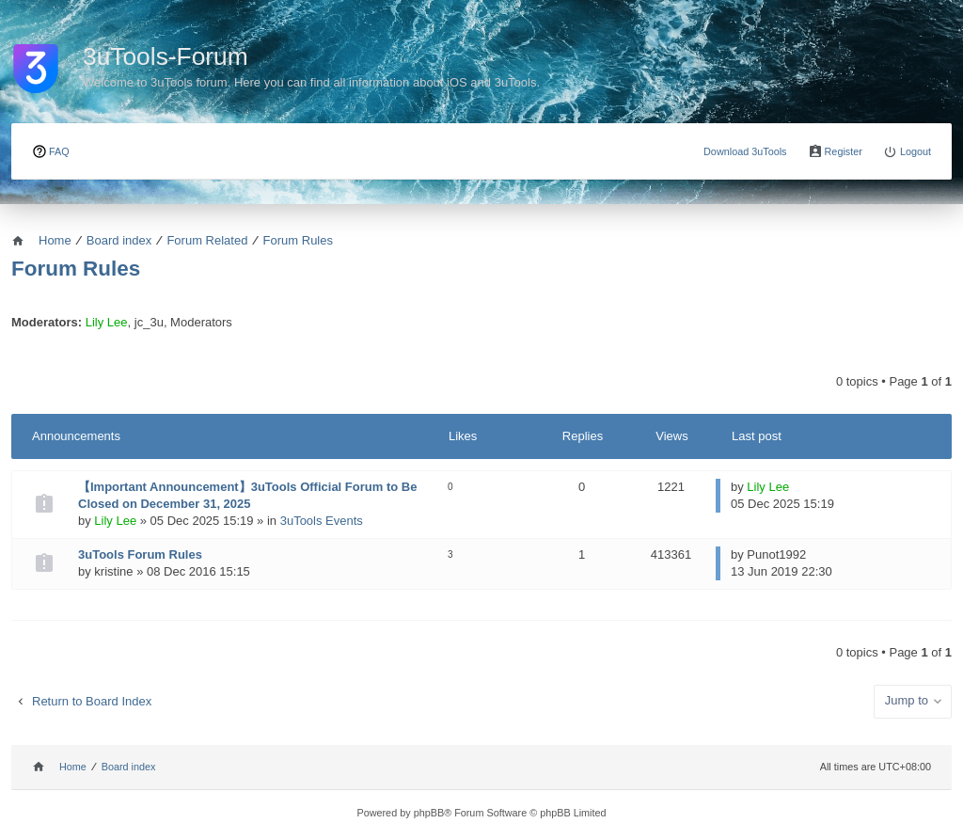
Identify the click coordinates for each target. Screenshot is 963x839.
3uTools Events (321, 521)
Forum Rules (75, 268)
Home (73, 766)
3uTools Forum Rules (140, 554)
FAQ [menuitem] (59, 151)
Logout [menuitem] (915, 151)
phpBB (429, 812)
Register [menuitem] (843, 151)
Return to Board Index (91, 701)
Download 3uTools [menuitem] (745, 151)
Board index (129, 766)
